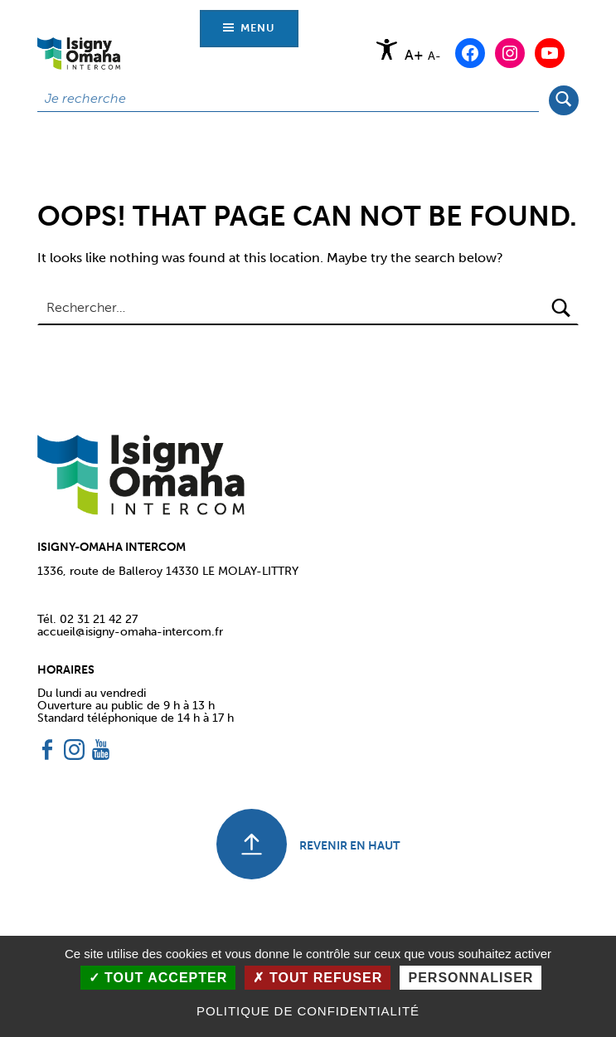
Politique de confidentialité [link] (308, 1011)
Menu (257, 28)
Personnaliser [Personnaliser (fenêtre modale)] (470, 978)
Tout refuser (317, 978)
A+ (414, 55)
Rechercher (563, 98)
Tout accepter (158, 978)
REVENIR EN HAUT (349, 845)
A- (434, 55)
